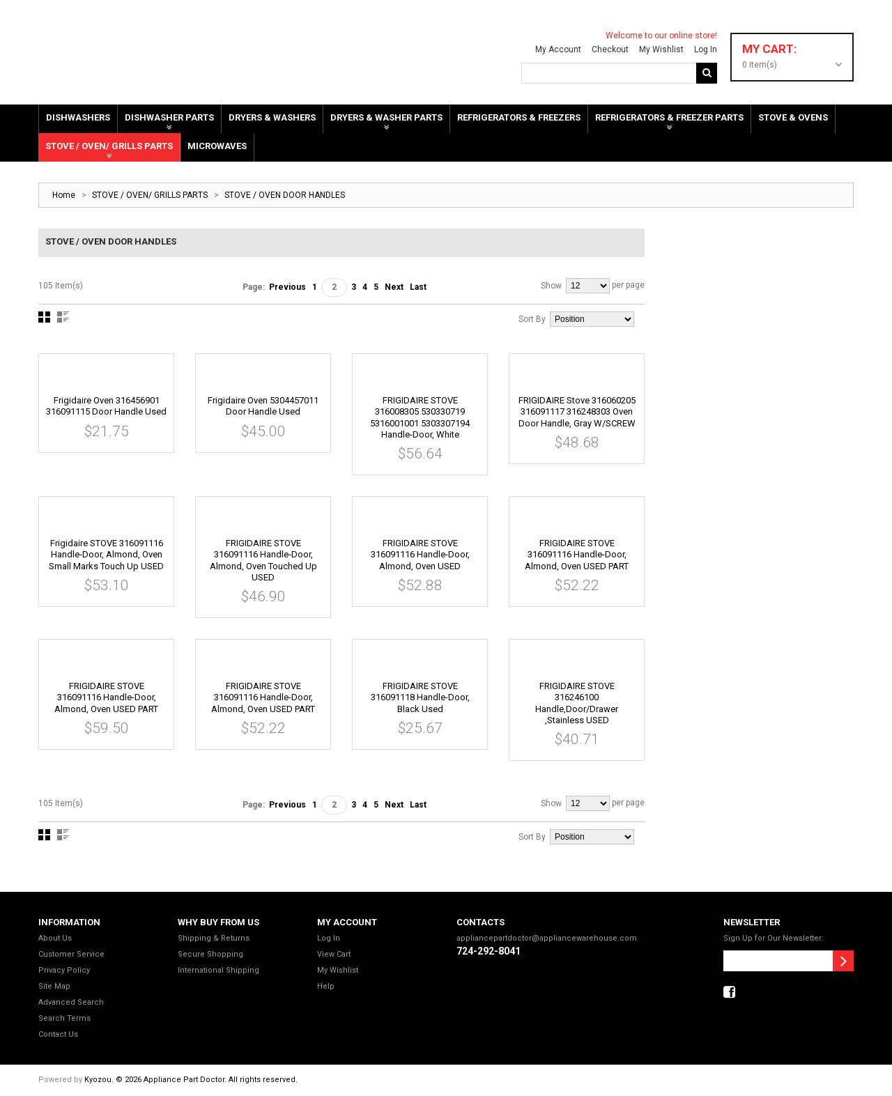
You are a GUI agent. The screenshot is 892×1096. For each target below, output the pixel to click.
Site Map (54, 986)
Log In (702, 49)
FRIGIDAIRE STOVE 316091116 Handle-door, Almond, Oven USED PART (577, 554)
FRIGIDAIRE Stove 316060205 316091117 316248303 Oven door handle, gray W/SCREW (577, 412)
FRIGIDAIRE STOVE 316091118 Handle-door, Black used (420, 697)
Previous (287, 287)
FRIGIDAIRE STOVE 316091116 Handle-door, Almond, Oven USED (420, 554)
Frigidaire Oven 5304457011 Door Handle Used (263, 406)
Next (394, 287)
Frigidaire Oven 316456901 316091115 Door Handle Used (106, 406)
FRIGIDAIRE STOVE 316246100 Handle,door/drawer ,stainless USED (576, 703)
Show (551, 286)
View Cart (334, 954)
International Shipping (218, 970)
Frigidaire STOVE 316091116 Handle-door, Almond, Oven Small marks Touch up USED (106, 554)
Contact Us (58, 1034)
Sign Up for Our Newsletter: (773, 938)
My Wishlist (658, 49)
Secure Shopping (210, 954)
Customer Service (71, 954)
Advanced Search (71, 1002)
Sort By (532, 319)
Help (325, 986)
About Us (55, 938)
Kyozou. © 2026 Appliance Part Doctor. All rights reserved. (191, 1079)
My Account (555, 49)
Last (418, 287)
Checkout (607, 49)
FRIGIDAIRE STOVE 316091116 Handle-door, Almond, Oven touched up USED (263, 560)
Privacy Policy (64, 970)
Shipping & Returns (213, 938)
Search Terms (64, 1018)
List (63, 317)
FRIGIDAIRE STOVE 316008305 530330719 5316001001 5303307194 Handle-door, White (420, 417)
